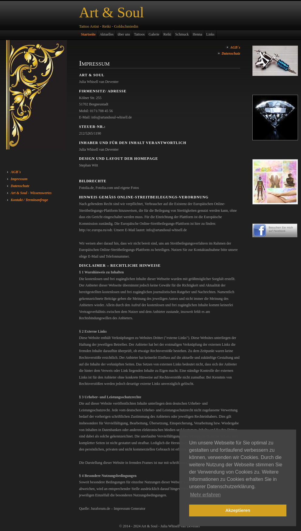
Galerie (154, 34)
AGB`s (16, 172)
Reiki (167, 34)
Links (210, 34)
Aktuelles (107, 34)
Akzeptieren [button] (237, 510)
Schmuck (182, 34)
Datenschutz (20, 186)
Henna (197, 34)
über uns (124, 34)
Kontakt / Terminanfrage (29, 200)
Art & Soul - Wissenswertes (31, 193)
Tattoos (139, 34)
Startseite (88, 34)
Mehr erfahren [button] (205, 494)
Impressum (19, 179)
